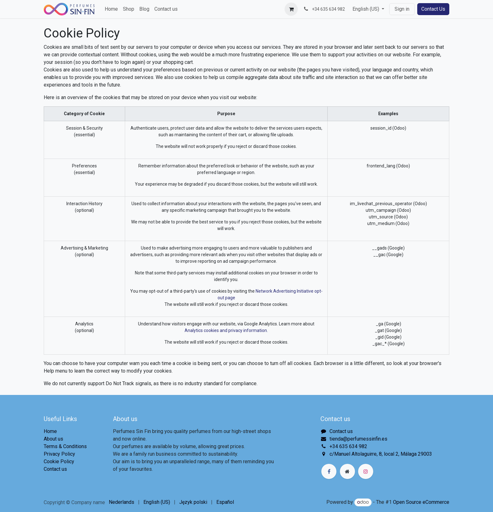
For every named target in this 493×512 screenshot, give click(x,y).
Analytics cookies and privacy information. (226, 330)
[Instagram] (365, 471)
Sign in (402, 9)
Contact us (55, 469)
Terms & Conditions (65, 446)
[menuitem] (111, 9)
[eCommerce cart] (291, 9)
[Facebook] (328, 471)
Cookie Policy (59, 461)
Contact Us (433, 9)
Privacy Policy (59, 454)
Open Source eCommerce (421, 502)
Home (50, 431)
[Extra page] (347, 471)
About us (53, 439)
